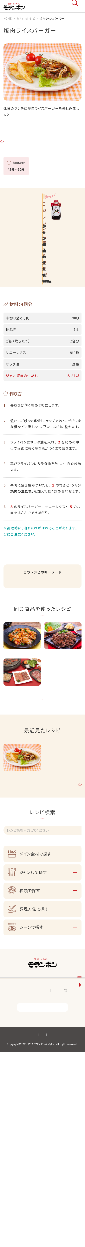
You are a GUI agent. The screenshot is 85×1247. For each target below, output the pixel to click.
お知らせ (11, 1174)
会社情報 (10, 1091)
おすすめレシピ (15, 1051)
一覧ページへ (42, 738)
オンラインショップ (67, 1174)
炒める (26, 598)
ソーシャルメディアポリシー (31, 1231)
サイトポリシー (27, 1225)
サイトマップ (61, 1231)
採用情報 (10, 1104)
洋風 (13, 598)
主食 (67, 591)
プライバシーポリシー (54, 1225)
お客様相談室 (14, 1078)
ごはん (54, 591)
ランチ (40, 598)
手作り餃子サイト (17, 1143)
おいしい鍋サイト (17, 1156)
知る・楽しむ (13, 1064)
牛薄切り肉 (37, 591)
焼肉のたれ (17, 591)
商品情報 (10, 1038)
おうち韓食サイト (16, 1130)
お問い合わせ (34, 1174)
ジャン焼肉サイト (16, 1117)
